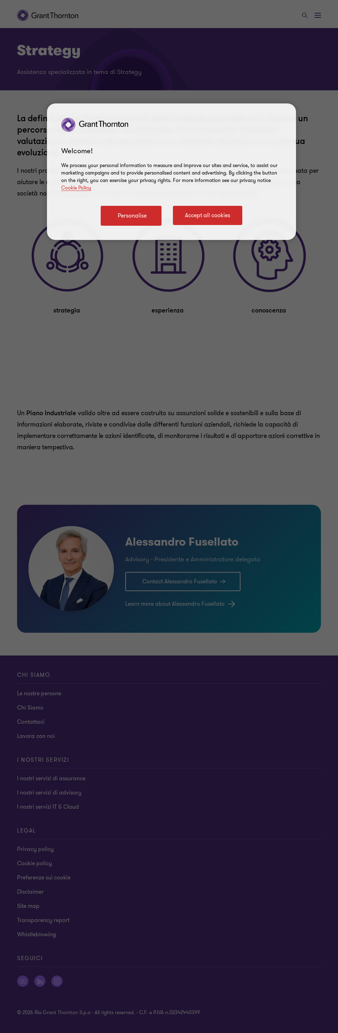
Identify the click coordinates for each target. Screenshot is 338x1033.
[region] (171, 171)
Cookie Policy (76, 187)
